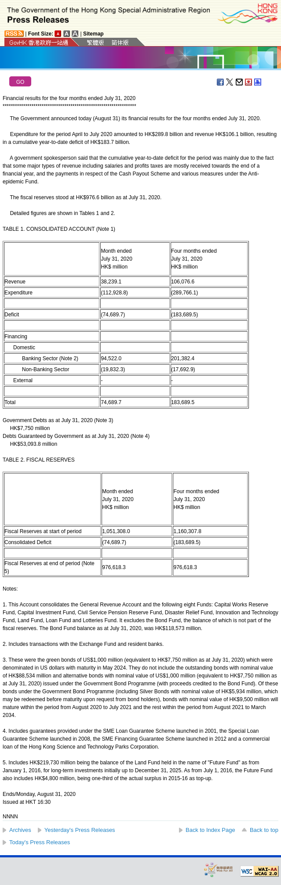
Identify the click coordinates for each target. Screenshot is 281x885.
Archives (20, 830)
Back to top (264, 830)
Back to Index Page (210, 830)
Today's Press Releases (39, 842)
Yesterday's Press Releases (79, 830)
